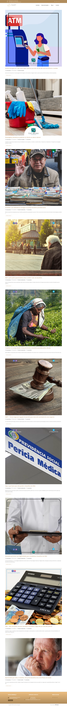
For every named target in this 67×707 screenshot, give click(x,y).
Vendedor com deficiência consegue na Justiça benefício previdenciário (25, 207)
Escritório (37, 5)
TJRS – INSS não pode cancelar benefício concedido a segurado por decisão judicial (28, 626)
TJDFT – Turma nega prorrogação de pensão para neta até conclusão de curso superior (29, 417)
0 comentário (28, 139)
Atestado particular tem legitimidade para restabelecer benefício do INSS (26, 556)
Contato (57, 5)
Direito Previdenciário (21, 209)
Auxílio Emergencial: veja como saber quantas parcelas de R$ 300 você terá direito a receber (31, 68)
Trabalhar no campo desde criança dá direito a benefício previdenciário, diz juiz (28, 348)
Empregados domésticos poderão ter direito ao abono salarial (23, 137)
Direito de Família (21, 70)
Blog (52, 5)
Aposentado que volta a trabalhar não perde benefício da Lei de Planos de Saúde (28, 678)
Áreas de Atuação (45, 5)
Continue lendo (9, 75)
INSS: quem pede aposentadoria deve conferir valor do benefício (23, 278)
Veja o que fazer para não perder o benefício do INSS (20, 486)
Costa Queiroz (8, 70)
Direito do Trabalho (21, 139)
